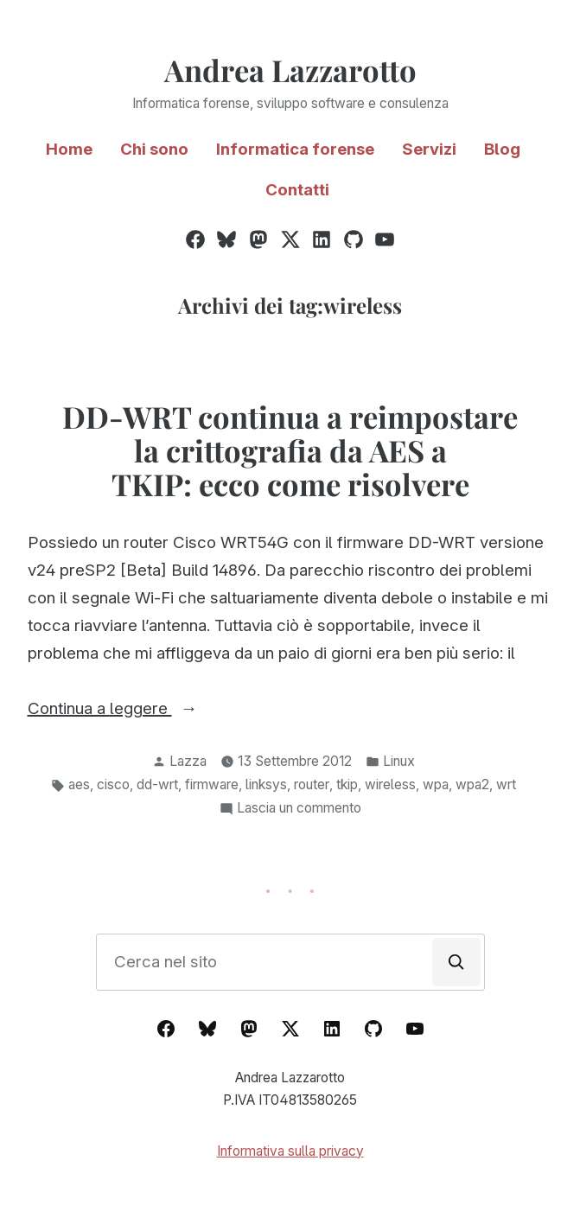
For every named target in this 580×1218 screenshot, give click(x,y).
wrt (506, 784)
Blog (502, 149)
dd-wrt (157, 784)
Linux (399, 761)
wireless (390, 784)
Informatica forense (295, 149)
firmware (212, 784)
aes (79, 784)
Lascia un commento (299, 808)
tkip (347, 784)
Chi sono (154, 149)
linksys (266, 784)
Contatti (297, 190)
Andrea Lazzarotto (290, 70)
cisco (113, 784)
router (311, 784)
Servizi (429, 149)
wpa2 (472, 784)
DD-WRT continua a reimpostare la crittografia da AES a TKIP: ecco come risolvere (290, 450)
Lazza (188, 761)
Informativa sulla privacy (290, 1151)
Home (69, 149)
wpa (436, 784)
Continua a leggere (144, 709)
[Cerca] (456, 962)
